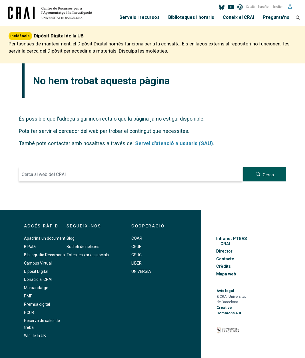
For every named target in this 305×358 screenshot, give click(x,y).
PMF (28, 296)
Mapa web (226, 274)
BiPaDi (30, 246)
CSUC (136, 255)
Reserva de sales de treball (42, 324)
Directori (225, 251)
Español (264, 7)
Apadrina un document (44, 238)
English (278, 7)
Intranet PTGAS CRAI (231, 241)
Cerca (268, 174)
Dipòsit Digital (36, 271)
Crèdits (223, 266)
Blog (71, 238)
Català (250, 7)
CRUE (136, 246)
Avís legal (225, 291)
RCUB (29, 312)
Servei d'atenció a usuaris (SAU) (174, 143)
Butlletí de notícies (83, 246)
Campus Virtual (38, 263)
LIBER (136, 263)
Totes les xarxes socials (88, 255)
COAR (136, 238)
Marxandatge (36, 287)
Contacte (225, 259)
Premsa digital (37, 304)
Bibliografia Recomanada (46, 255)
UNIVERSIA (141, 271)
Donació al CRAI (38, 279)
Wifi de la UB (35, 335)
